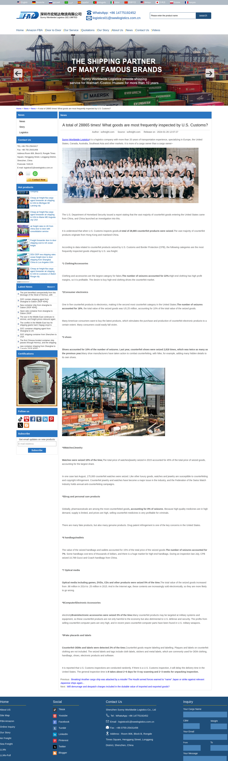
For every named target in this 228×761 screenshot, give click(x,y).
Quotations (87, 30)
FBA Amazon (7, 721)
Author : (96, 132)
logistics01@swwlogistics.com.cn (117, 18)
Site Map (5, 715)
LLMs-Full (5, 755)
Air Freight (5, 738)
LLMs (3, 749)
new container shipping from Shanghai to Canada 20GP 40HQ (37, 348)
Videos (155, 30)
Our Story (103, 30)
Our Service (70, 30)
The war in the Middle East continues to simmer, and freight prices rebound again (37, 319)
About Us (117, 30)
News (129, 30)
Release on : (150, 132)
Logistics (23, 132)
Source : (122, 132)
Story (22, 127)
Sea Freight (6, 743)
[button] (18, 73)
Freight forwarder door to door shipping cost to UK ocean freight (43, 244)
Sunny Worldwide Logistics (75, 139)
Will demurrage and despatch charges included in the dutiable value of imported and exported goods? (118, 686)
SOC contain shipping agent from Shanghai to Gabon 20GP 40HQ (34, 301)
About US (5, 709)
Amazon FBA (34, 30)
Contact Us (142, 30)
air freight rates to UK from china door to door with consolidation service (41, 230)
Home (20, 30)
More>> (51, 287)
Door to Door (53, 30)
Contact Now (37, 180)
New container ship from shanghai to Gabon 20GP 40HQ (36, 307)
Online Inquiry (7, 726)
